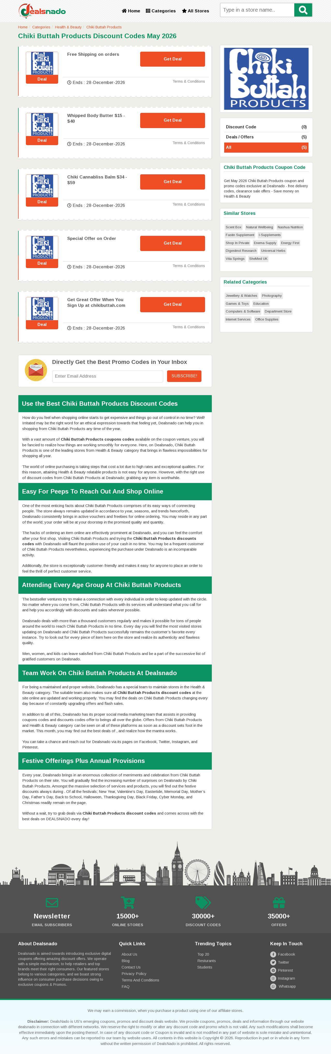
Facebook (282, 954)
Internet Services (238, 319)
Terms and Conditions (140, 980)
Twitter (279, 962)
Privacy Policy (134, 973)
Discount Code (266, 127)
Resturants (206, 960)
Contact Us (131, 967)
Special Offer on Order (91, 238)
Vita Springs (235, 259)
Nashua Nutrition (290, 227)
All (266, 148)
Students (204, 967)
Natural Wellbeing (259, 227)
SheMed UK (258, 259)
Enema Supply (265, 243)
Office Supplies (267, 319)
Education (261, 304)
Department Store (278, 311)
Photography (272, 296)
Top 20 (203, 954)
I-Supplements (270, 235)
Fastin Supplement (240, 235)
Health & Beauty (68, 27)
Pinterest (281, 970)
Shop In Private (237, 243)
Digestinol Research (241, 251)
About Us (129, 954)
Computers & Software (243, 311)
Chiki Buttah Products (104, 27)
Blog (126, 960)
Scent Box (234, 227)
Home (131, 11)
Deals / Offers (266, 137)
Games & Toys (237, 304)
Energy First (290, 243)
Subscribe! (184, 376)
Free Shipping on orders (93, 54)
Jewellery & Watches (241, 296)
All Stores (195, 11)
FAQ (126, 986)
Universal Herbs (273, 251)
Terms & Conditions (188, 81)
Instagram (282, 978)
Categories (161, 11)
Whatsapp (283, 986)
